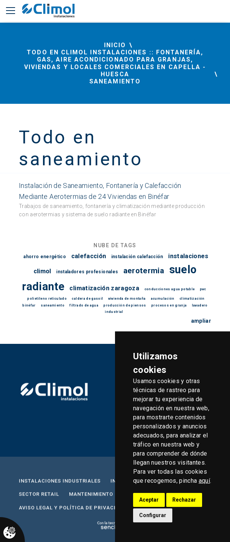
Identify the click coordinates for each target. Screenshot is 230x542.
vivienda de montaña (127, 298)
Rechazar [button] (184, 500)
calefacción (88, 256)
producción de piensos (124, 305)
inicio (115, 45)
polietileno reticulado (47, 298)
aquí (204, 480)
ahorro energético (44, 256)
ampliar (201, 321)
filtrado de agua (83, 305)
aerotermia (143, 270)
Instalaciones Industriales (60, 485)
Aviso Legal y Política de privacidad (73, 511)
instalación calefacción (137, 256)
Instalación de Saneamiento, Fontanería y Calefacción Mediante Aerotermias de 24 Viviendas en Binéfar (100, 191)
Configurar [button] (152, 515)
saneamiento (52, 305)
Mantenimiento (91, 498)
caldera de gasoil (87, 298)
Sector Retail (39, 498)
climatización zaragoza (104, 288)
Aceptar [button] (149, 500)
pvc (203, 289)
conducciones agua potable (169, 289)
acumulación (163, 298)
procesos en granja (169, 305)
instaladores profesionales (87, 271)
